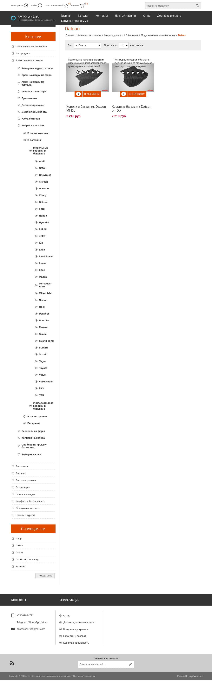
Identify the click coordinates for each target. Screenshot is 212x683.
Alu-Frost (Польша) (27, 559)
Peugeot (44, 313)
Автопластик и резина (29, 60)
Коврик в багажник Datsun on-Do (131, 105)
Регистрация (17, 5)
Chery (42, 195)
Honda (43, 215)
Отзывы (68, 647)
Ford (42, 208)
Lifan (42, 270)
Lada (42, 249)
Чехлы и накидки (25, 494)
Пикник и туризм (25, 515)
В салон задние (37, 416)
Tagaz (42, 361)
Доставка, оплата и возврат (79, 620)
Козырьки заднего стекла (37, 68)
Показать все (45, 575)
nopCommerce (196, 679)
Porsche (44, 320)
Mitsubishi (45, 293)
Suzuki (43, 354)
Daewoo (44, 188)
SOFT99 (20, 566)
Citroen (43, 181)
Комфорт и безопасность (30, 501)
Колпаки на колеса (33, 437)
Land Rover (46, 256)
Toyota (43, 368)
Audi (42, 161)
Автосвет (21, 473)
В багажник (34, 140)
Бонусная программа (75, 627)
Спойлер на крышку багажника (34, 446)
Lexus (42, 263)
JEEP (42, 236)
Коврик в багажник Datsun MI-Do (86, 105)
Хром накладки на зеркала (33, 83)
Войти (34, 5)
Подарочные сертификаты (31, 46)
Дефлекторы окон (33, 105)
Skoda (43, 334)
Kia (41, 242)
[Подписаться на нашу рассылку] (102, 667)
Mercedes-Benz (45, 285)
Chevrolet (45, 174)
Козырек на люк (32, 454)
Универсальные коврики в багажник (43, 405)
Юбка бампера (31, 118)
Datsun (43, 202)
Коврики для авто (33, 125)
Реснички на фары (33, 431)
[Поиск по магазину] (169, 6)
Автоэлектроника (26, 480)
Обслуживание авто (27, 508)
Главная (70, 35)
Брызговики (29, 98)
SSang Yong (46, 340)
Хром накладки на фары (37, 75)
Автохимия (22, 466)
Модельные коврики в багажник (40, 150)
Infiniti (43, 229)
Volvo (42, 374)
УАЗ (41, 395)
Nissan (43, 300)
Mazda (43, 276)
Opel (42, 306)
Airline (19, 552)
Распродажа (23, 53)
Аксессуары (23, 487)
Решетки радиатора (34, 91)
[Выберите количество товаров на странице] (124, 45)
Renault (43, 327)
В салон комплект (38, 133)
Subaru (43, 347)
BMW (42, 168)
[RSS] (12, 666)
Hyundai (44, 222)
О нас (66, 613)
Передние (33, 423)
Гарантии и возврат (74, 634)
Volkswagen (46, 381)
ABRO (19, 545)
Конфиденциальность (76, 641)
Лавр (19, 538)
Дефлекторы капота (34, 111)
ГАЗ (41, 388)
